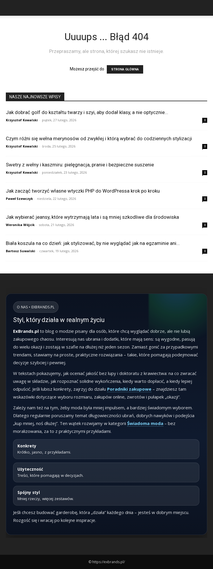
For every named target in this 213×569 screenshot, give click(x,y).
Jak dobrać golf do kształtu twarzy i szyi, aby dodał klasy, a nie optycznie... (87, 112)
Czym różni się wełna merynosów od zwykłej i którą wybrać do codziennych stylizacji (99, 138)
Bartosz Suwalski (20, 251)
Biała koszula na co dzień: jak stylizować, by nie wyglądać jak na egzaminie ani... (93, 243)
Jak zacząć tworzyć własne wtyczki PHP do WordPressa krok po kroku (83, 191)
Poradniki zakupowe (129, 389)
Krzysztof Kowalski (22, 120)
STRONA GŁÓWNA (125, 69)
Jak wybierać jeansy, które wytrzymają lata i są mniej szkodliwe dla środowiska (92, 217)
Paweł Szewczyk (19, 198)
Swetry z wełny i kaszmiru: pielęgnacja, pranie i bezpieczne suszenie (80, 165)
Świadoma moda (145, 423)
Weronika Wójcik (20, 225)
